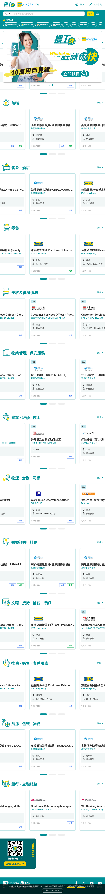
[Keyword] (48, 13)
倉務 (74, 25)
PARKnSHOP (36, 538)
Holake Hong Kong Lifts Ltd (43, 477)
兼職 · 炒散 (11, 24)
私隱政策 (71, 886)
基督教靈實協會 (38, 103)
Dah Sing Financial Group (42, 844)
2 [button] (52, 128)
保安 (101, 25)
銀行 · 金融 (27, 24)
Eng (37, 4)
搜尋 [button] (90, 14)
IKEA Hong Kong (88, 228)
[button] (7, 13)
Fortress (85, 538)
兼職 (20, 181)
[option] (52, 103)
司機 (93, 25)
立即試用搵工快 (15, 864)
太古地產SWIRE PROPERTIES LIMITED (48, 353)
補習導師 (83, 25)
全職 (20, 120)
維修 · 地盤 (43, 24)
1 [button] (43, 128)
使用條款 (81, 886)
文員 (66, 25)
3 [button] (61, 128)
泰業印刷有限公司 (89, 477)
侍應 (56, 24)
